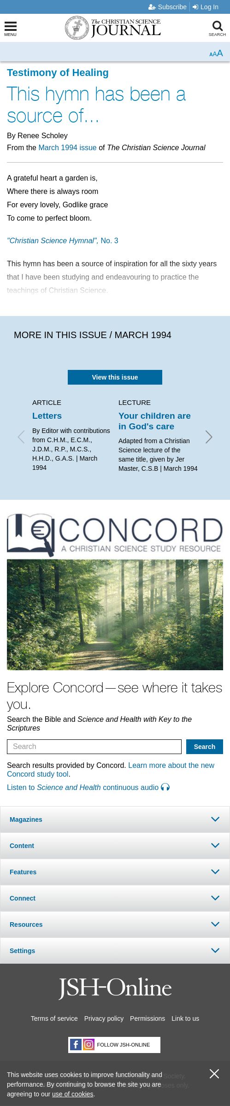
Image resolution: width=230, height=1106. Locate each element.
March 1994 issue (67, 148)
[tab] (115, 819)
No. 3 (62, 241)
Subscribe (167, 7)
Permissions (147, 1018)
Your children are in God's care (154, 421)
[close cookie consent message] (214, 1074)
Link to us (185, 1018)
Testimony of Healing (58, 72)
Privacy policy (104, 1018)
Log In (205, 7)
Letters (47, 416)
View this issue (115, 377)
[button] (115, 819)
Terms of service (54, 1018)
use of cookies (73, 1094)
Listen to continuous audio (88, 787)
